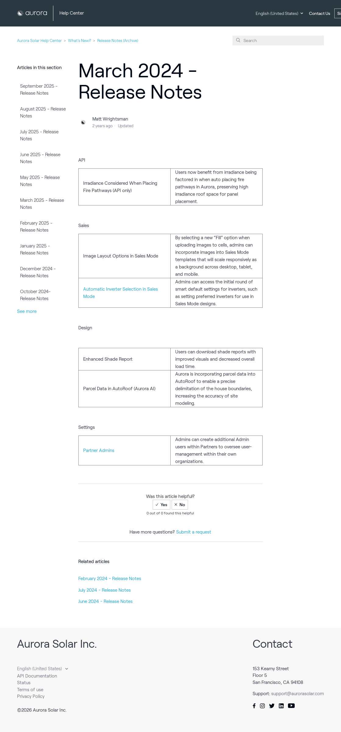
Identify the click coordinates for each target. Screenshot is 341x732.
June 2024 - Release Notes (105, 601)
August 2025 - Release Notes (43, 112)
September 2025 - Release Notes (39, 90)
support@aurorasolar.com (297, 693)
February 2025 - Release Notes (36, 227)
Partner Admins (98, 450)
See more (27, 311)
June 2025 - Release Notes (40, 158)
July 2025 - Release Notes (39, 135)
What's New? (79, 40)
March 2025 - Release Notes (42, 204)
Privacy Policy (30, 696)
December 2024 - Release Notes (38, 272)
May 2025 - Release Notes (40, 181)
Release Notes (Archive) (117, 40)
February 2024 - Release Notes (109, 578)
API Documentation (37, 676)
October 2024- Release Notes (35, 295)
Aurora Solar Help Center (39, 40)
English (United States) (277, 13)
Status (23, 682)
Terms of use (30, 689)
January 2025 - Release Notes (35, 249)
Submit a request (193, 532)
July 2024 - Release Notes (104, 590)
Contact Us (319, 13)
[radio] (161, 505)
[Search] (278, 40)
